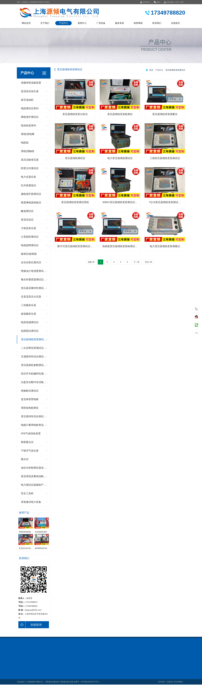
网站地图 (170, 2)
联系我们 (146, 2)
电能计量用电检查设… (33, 425)
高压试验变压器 (30, 159)
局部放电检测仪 (30, 407)
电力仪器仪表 (28, 176)
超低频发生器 (28, 313)
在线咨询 (30, 624)
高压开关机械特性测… (33, 373)
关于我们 (44, 23)
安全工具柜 (27, 493)
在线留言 (175, 23)
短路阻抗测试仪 (30, 330)
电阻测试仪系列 (30, 108)
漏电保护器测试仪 (31, 194)
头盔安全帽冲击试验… (33, 382)
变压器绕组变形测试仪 (175, 70)
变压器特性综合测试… (33, 416)
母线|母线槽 (27, 134)
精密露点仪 (27, 442)
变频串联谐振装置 (31, 82)
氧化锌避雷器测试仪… (33, 279)
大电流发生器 (28, 228)
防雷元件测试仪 (30, 168)
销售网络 (138, 23)
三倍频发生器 (28, 305)
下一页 (136, 262)
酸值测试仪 (27, 211)
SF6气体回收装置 (31, 433)
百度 (177, 2)
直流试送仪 (27, 219)
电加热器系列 (28, 125)
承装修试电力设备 (31, 502)
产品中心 (63, 23)
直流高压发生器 (30, 91)
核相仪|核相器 (29, 253)
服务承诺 (119, 23)
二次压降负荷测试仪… (33, 348)
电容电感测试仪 (30, 322)
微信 (157, 2)
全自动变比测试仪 (31, 262)
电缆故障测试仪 (30, 245)
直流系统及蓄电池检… (33, 476)
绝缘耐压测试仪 (30, 390)
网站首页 (26, 23)
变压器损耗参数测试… (33, 365)
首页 (151, 70)
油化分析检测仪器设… (33, 467)
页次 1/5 (148, 262)
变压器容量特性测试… (33, 288)
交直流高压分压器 (31, 296)
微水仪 (24, 459)
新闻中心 (82, 23)
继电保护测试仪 (30, 117)
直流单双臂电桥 (30, 399)
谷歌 (181, 2)
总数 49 (91, 262)
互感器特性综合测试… (33, 356)
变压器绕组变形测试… (33, 339)
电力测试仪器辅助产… (33, 484)
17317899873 (196, 309)
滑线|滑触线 (27, 151)
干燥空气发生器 (30, 450)
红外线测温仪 (28, 185)
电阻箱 (24, 142)
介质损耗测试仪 (30, 236)
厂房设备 (100, 23)
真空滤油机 (27, 99)
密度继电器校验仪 (31, 202)
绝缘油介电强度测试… (33, 271)
